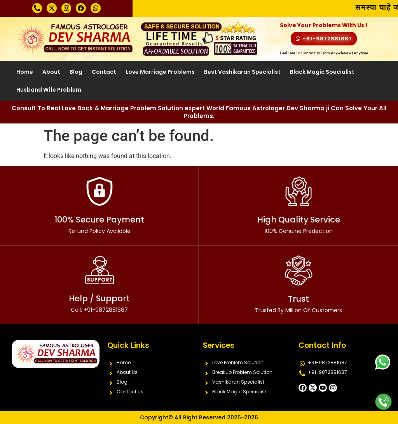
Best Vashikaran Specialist (242, 72)
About (51, 72)
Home (24, 72)
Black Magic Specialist (322, 72)
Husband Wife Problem (48, 90)
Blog (76, 72)
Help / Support (99, 303)
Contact (104, 72)
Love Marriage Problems (160, 72)
